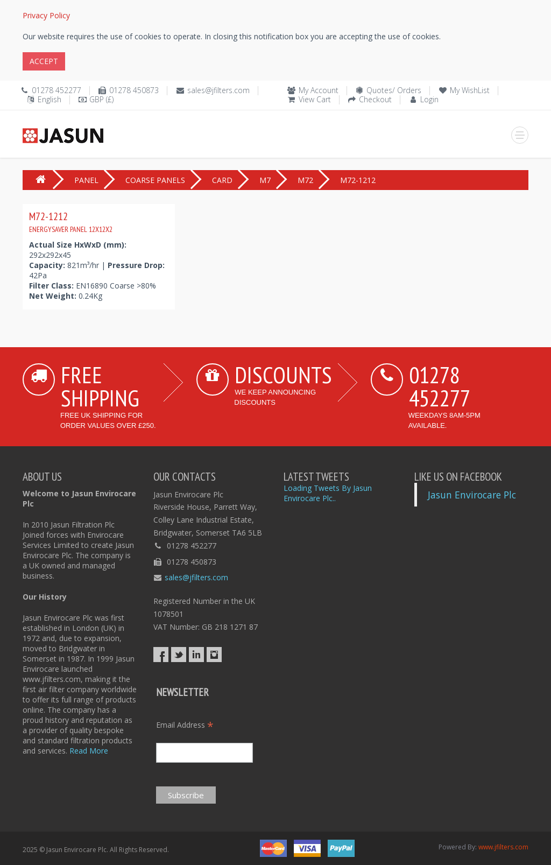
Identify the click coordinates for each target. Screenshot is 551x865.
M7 (265, 180)
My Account (318, 90)
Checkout (375, 99)
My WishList (470, 90)
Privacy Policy (46, 15)
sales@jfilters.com (218, 90)
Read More (88, 751)
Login (429, 99)
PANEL (86, 180)
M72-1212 (70, 221)
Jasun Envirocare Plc (472, 494)
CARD (222, 180)
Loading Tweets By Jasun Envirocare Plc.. (328, 493)
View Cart (315, 99)
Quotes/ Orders (393, 90)
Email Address (185, 725)
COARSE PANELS (155, 180)
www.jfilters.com (503, 847)
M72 (305, 180)
